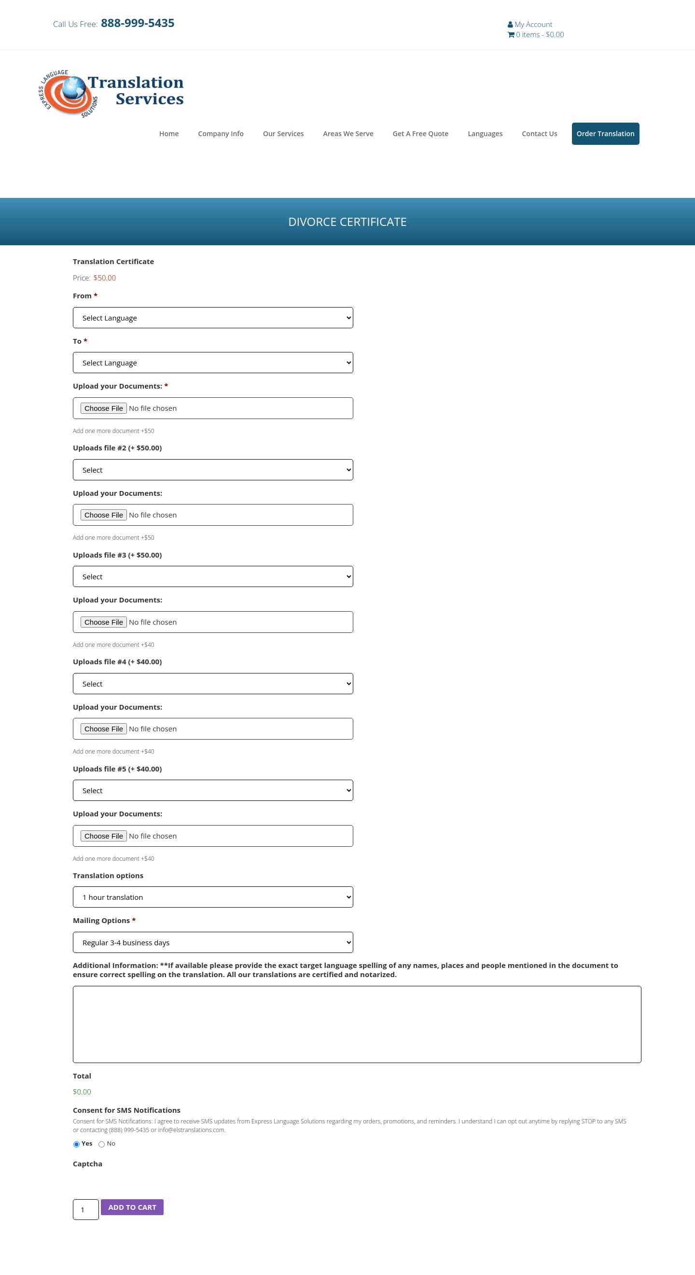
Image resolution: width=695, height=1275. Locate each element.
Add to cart (132, 1209)
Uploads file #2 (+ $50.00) (117, 449)
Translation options (108, 877)
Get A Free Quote (421, 135)
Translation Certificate (113, 263)
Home (169, 135)
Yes (87, 1145)
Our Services (283, 135)
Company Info (221, 135)
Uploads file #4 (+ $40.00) (117, 663)
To (80, 343)
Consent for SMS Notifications (127, 1112)
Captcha (87, 1165)
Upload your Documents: (120, 387)
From (85, 297)
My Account (533, 24)
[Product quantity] (86, 1211)
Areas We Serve (348, 135)
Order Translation (606, 135)
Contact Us (539, 135)
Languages (485, 135)
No (111, 1145)
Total (82, 1077)
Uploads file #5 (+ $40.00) (117, 770)
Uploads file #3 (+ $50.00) (117, 556)
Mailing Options (104, 922)
